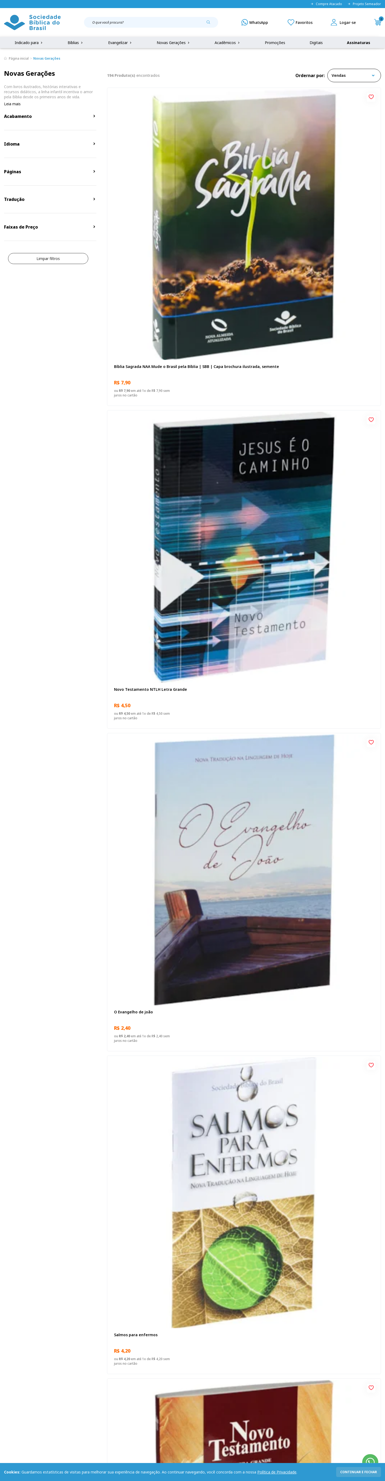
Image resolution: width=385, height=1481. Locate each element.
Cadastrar (308, 1310)
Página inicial (19, 58)
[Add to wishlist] (187, 96)
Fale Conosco (204, 1354)
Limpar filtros (48, 258)
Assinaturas (358, 42)
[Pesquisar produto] (210, 24)
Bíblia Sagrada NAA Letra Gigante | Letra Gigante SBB (239, 1144)
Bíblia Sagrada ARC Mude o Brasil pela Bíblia (241, 733)
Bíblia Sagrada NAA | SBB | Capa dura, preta (242, 870)
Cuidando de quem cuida (321, 1141)
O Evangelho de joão (317, 182)
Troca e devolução (72, 1374)
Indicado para (29, 42)
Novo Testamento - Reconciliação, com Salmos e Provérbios (335, 733)
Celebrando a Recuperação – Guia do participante (333, 596)
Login (140, 1354)
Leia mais (12, 103)
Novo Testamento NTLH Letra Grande (242, 182)
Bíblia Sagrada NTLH (317, 456)
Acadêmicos (228, 42)
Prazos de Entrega (72, 1384)
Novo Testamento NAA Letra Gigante (334, 319)
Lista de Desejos (150, 1374)
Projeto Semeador (364, 4)
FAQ (8, 1364)
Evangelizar (120, 42)
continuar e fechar (358, 1472)
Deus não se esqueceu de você (235, 456)
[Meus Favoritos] (300, 22)
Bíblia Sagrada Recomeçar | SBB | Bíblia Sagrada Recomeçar (243, 1007)
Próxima (279, 1204)
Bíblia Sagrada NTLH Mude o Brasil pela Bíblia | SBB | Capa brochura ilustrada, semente (150, 596)
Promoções (275, 42)
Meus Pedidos (147, 1364)
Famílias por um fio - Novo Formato (239, 593)
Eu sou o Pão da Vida (132, 456)
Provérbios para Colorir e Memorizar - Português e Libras (149, 1144)
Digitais (316, 42)
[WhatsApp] (254, 22)
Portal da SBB (16, 1374)
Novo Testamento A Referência (328, 1004)
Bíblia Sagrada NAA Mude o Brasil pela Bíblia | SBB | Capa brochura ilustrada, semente (149, 185)
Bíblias (76, 42)
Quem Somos (16, 1354)
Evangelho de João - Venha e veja (330, 867)
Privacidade (66, 1354)
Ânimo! (119, 867)
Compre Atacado (326, 4)
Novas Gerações (173, 42)
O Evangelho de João (132, 730)
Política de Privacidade (276, 1472)
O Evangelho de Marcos (135, 1004)
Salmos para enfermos (134, 319)
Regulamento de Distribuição (81, 1364)
